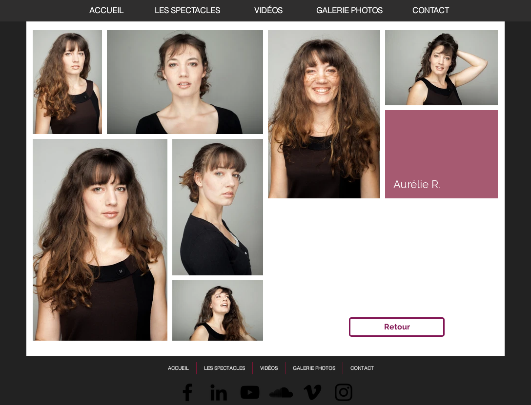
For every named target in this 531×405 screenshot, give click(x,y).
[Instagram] (343, 392)
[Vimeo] (312, 392)
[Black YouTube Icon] (250, 392)
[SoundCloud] (281, 392)
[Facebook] (187, 392)
